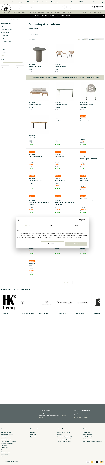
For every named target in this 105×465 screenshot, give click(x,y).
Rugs (4, 49)
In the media (4, 454)
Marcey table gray (35, 66)
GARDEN (57, 12)
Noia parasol (59, 168)
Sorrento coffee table (36, 215)
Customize (52, 243)
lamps (4, 47)
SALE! (99, 12)
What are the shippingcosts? (64, 436)
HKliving (3, 26)
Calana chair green (61, 104)
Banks (4, 38)
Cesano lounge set (86, 66)
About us (73, 2)
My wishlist (33, 436)
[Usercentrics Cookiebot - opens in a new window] (80, 220)
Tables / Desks (7, 41)
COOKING (49, 12)
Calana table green (35, 104)
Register (32, 432)
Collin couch (84, 236)
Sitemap (3, 450)
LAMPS (24, 12)
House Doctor (5, 32)
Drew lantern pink (35, 123)
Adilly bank (84, 104)
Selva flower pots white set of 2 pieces (90, 170)
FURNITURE (32, 12)
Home (8, 20)
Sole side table (34, 144)
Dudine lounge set (61, 66)
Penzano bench (34, 168)
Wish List (81, 2)
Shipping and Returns (7, 434)
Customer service (6, 439)
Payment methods (6, 432)
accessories (6, 44)
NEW (94, 12)
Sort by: (91, 39)
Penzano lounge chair (87, 215)
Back (3, 20)
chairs (4, 52)
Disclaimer (4, 445)
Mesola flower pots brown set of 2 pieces (39, 194)
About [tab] (77, 225)
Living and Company (6, 29)
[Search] (42, 7)
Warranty (3, 436)
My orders (33, 434)
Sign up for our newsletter (81, 417)
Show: (82, 39)
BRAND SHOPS (87, 12)
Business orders (5, 452)
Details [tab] (52, 225)
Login (102, 2)
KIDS (63, 12)
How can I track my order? (64, 439)
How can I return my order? (64, 441)
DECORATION (16, 12)
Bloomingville (23, 20)
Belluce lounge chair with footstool (63, 146)
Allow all (76, 243)
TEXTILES (41, 12)
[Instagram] (74, 414)
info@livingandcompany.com (94, 441)
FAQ (2, 456)
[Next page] (71, 252)
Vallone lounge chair (87, 144)
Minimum (5, 67)
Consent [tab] (27, 225)
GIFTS (69, 12)
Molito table (59, 215)
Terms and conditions (7, 443)
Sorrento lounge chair (62, 191)
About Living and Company (8, 441)
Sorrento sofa (85, 191)
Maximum (20, 67)
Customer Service (92, 2)
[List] (79, 39)
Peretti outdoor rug (61, 123)
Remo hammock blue (87, 123)
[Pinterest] (77, 414)
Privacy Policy (5, 447)
